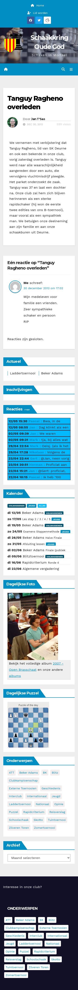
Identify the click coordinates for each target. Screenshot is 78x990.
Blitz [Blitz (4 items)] (55, 772)
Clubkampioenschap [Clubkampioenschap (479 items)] (23, 780)
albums (15, 676)
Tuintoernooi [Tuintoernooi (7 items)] (57, 819)
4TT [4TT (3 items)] (11, 772)
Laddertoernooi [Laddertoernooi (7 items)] (20, 804)
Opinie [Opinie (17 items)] (58, 804)
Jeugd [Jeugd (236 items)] (56, 796)
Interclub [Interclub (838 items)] (15, 796)
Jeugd (31, 506)
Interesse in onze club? (22, 887)
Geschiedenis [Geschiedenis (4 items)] (51, 788)
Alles (42, 506)
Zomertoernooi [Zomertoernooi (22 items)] (44, 827)
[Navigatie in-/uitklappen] (71, 69)
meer (27, 409)
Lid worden (37, 13)
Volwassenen (17, 506)
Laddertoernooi (22, 373)
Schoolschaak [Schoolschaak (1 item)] (18, 819)
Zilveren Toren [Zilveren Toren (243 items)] (19, 827)
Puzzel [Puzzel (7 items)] (13, 812)
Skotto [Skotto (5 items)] (38, 819)
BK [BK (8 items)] (45, 772)
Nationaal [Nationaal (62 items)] (42, 804)
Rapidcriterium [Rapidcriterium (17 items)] (33, 812)
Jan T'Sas (38, 119)
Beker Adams (52, 373)
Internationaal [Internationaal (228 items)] (37, 796)
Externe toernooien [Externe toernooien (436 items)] (22, 788)
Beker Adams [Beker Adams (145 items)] (28, 772)
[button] (63, 69)
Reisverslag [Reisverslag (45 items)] (57, 812)
